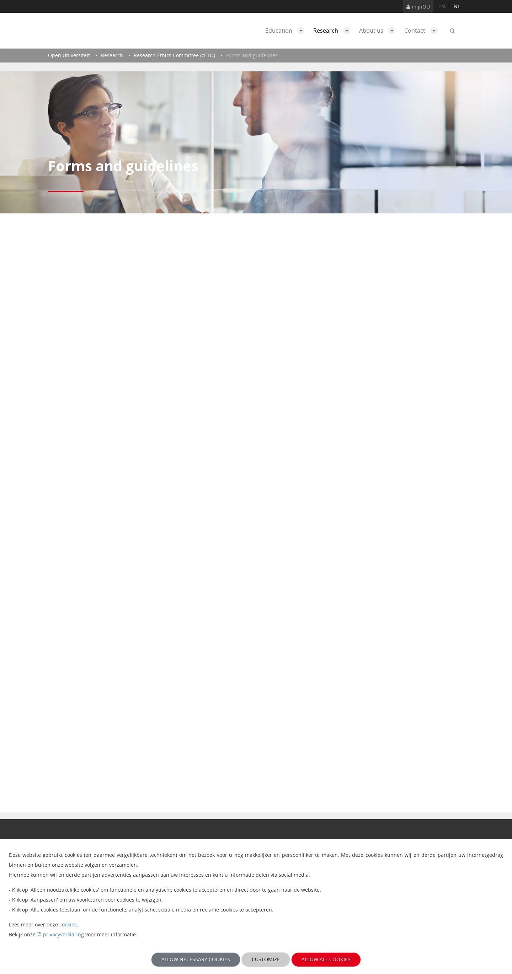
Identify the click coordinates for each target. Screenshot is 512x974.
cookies (68, 924)
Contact (422, 30)
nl (457, 6)
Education (286, 30)
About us (379, 30)
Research (333, 30)
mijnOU (418, 6)
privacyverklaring (63, 934)
